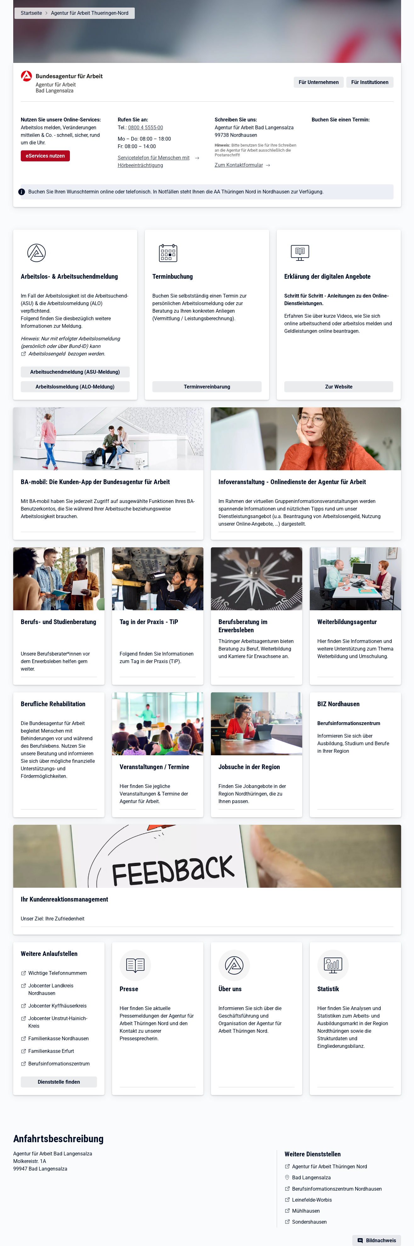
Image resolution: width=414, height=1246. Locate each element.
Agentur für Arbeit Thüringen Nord (329, 1167)
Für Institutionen (369, 82)
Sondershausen (309, 1222)
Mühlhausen (306, 1211)
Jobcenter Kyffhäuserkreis (57, 1006)
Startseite (31, 13)
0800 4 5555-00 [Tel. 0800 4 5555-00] (145, 128)
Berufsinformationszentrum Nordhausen (337, 1189)
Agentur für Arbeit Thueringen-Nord (89, 13)
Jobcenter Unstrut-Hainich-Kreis (57, 1022)
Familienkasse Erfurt (51, 1051)
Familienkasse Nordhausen (58, 1039)
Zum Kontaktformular (239, 165)
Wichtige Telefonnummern (57, 973)
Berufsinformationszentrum (59, 1064)
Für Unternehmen (319, 82)
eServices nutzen (45, 156)
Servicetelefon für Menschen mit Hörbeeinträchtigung (154, 161)
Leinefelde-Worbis (312, 1200)
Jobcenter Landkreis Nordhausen (50, 989)
